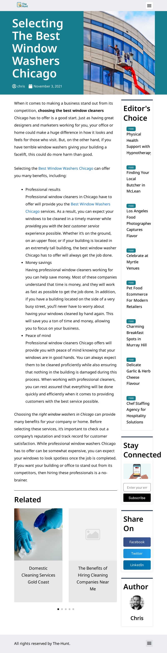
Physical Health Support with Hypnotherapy (139, 143)
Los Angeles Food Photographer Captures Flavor (139, 223)
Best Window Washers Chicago (65, 168)
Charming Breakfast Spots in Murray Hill (137, 335)
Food (131, 129)
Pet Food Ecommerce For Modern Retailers (137, 297)
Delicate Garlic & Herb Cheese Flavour (139, 374)
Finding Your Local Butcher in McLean (138, 182)
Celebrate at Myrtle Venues (137, 261)
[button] (149, 5)
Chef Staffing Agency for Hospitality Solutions (138, 412)
